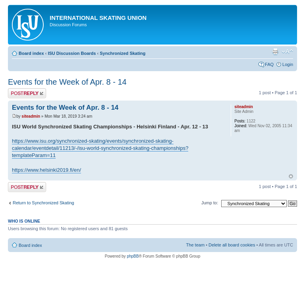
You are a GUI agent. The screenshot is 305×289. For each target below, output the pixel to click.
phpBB (133, 256)
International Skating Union (98, 17)
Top (291, 176)
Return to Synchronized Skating (43, 202)
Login (287, 64)
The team (195, 244)
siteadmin (30, 116)
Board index (31, 53)
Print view (275, 51)
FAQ (269, 64)
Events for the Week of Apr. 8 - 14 (67, 82)
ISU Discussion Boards (72, 53)
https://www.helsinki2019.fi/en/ (46, 170)
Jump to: (209, 202)
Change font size (287, 51)
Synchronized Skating (122, 53)
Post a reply (27, 93)
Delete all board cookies (231, 244)
